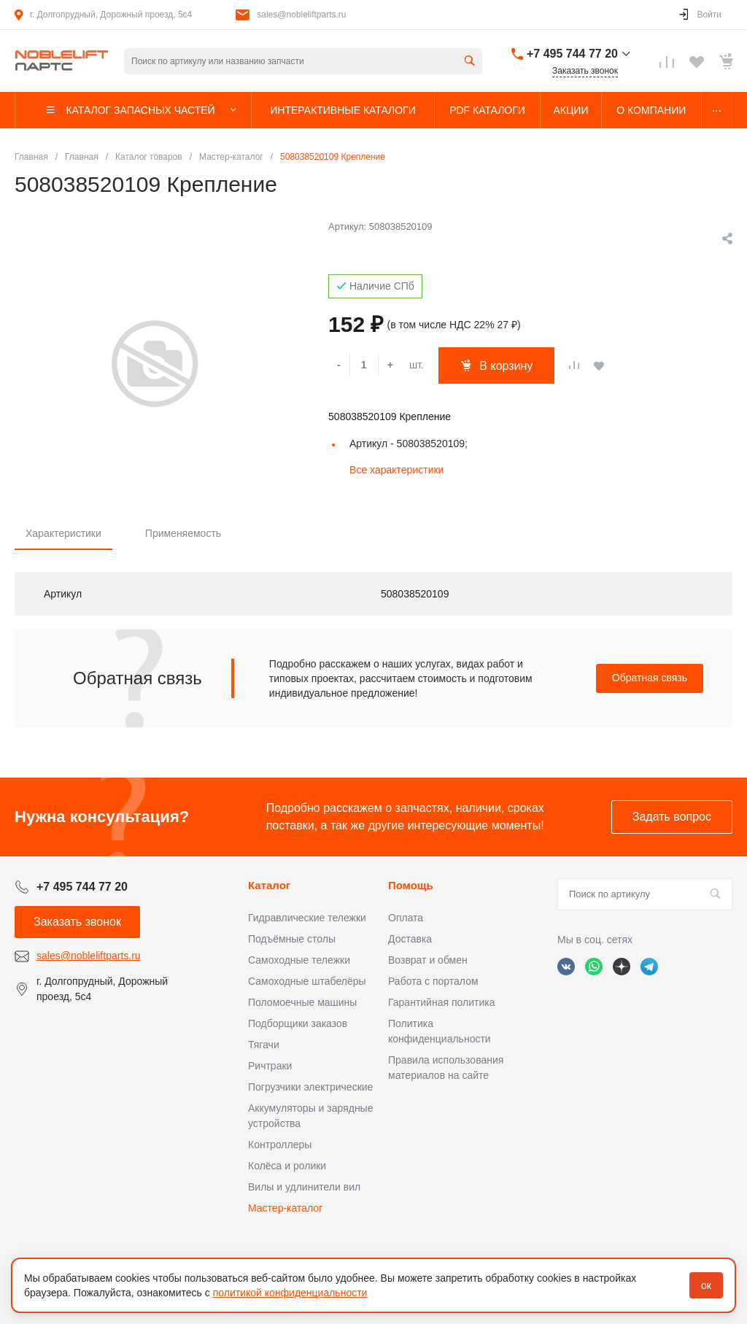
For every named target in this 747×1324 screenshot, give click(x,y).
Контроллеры (279, 1144)
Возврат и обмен (428, 960)
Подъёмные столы (292, 939)
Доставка (410, 939)
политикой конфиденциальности (290, 1292)
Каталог (269, 885)
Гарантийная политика (441, 1002)
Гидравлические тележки (307, 918)
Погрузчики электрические (310, 1087)
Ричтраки (270, 1066)
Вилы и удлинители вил (304, 1187)
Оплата (405, 918)
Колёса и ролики (287, 1166)
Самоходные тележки (299, 960)
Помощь (410, 885)
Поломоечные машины (302, 1002)
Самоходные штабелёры (307, 981)
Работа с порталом (433, 981)
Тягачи (263, 1044)
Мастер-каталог (285, 1208)
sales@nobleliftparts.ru (301, 14)
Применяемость (183, 533)
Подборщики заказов (297, 1023)
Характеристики (63, 533)
